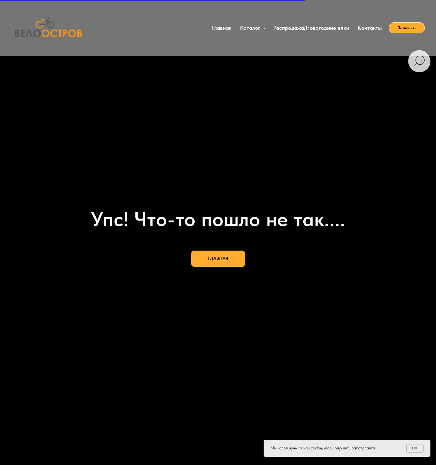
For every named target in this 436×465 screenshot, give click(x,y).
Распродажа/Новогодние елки (311, 27)
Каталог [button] (251, 27)
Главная (222, 27)
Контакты (370, 27)
